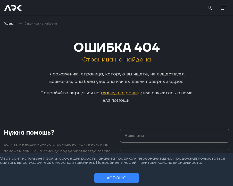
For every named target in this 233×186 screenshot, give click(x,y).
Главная (9, 23)
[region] (116, 93)
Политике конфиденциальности (169, 162)
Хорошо (117, 178)
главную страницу (121, 93)
